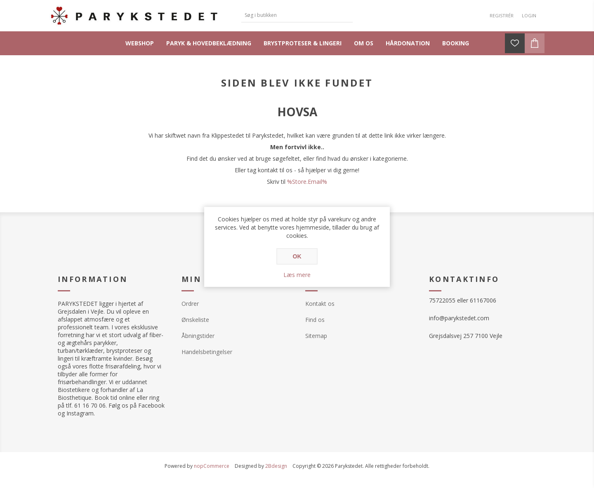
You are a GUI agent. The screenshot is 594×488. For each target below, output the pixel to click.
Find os (315, 320)
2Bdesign (276, 465)
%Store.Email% (307, 181)
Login (529, 15)
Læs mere (297, 275)
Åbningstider (198, 336)
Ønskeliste (195, 320)
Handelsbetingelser (207, 352)
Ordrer (190, 303)
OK (297, 256)
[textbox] (290, 15)
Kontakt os (320, 303)
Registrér (502, 15)
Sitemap (316, 336)
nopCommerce (211, 465)
